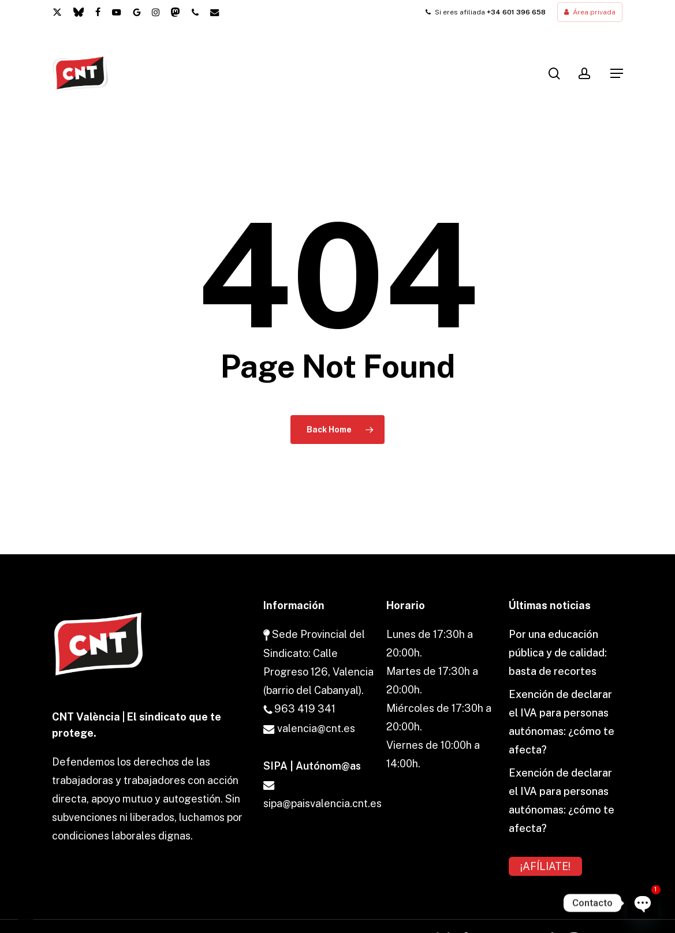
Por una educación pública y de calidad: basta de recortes (558, 652)
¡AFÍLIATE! (545, 866)
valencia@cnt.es (309, 728)
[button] (616, 73)
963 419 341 (299, 709)
